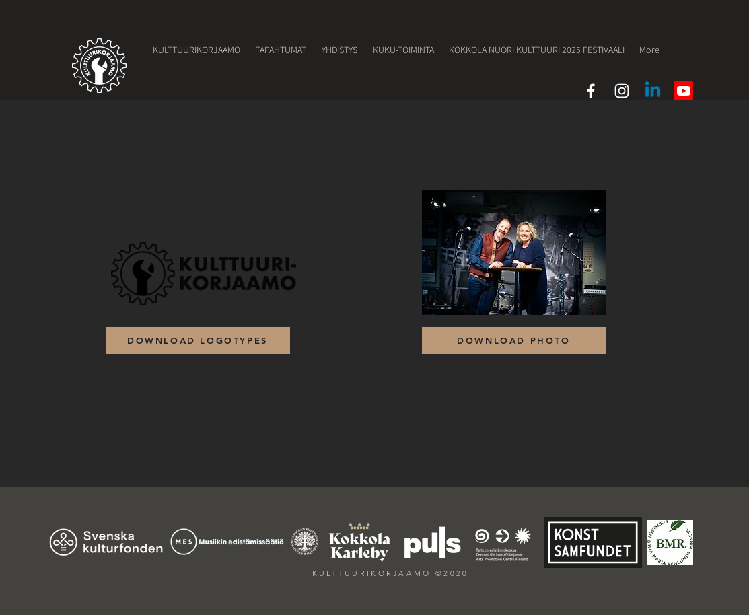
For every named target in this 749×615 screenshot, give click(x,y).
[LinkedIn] (652, 90)
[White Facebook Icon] (590, 90)
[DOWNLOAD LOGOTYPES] (198, 340)
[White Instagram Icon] (621, 90)
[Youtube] (683, 90)
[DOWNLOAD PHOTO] (514, 340)
